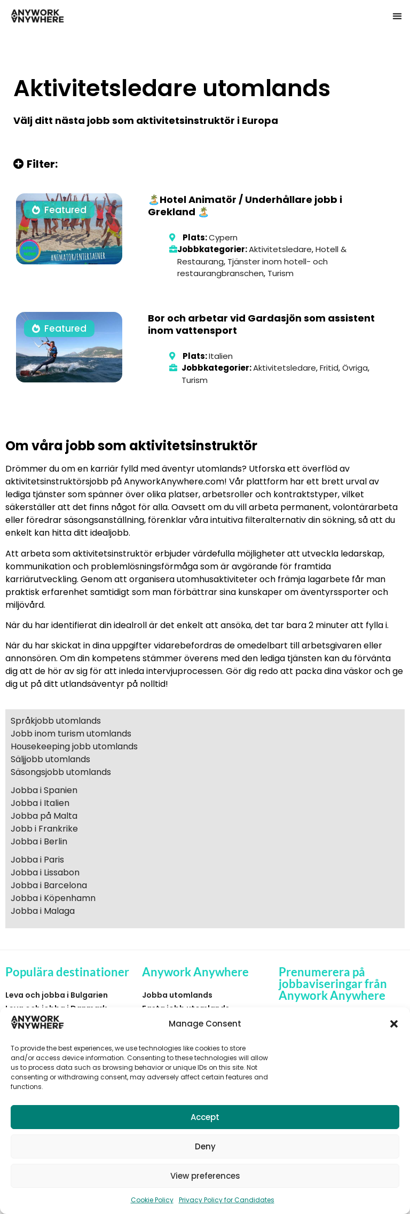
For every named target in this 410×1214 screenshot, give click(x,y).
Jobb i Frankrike (44, 829)
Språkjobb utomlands (56, 721)
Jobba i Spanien (44, 790)
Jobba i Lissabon (45, 872)
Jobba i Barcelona (49, 885)
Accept (205, 1117)
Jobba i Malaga (43, 911)
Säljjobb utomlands (50, 759)
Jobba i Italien (40, 803)
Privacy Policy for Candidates (226, 1199)
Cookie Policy (152, 1199)
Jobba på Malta (44, 816)
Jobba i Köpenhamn (53, 898)
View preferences (205, 1175)
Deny (205, 1146)
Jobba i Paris (37, 859)
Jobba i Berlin (39, 841)
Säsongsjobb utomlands (61, 772)
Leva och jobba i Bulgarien (56, 995)
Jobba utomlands (177, 995)
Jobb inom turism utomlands (71, 733)
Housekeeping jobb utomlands (74, 746)
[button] (394, 1024)
